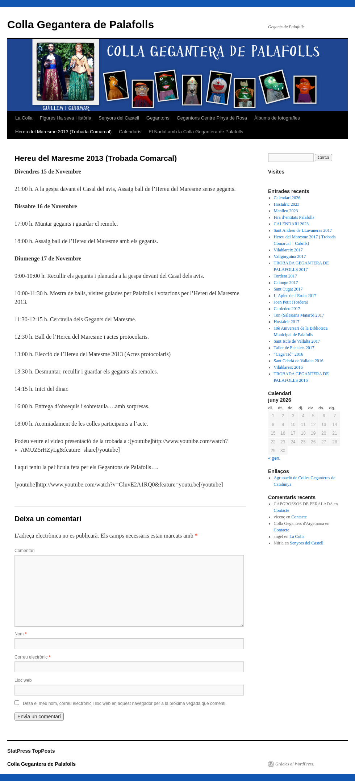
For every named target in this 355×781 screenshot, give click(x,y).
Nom (20, 633)
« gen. (274, 458)
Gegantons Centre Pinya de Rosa (212, 118)
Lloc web (23, 680)
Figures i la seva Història (65, 118)
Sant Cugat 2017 (288, 289)
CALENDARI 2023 (291, 223)
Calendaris (130, 131)
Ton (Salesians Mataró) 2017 (299, 315)
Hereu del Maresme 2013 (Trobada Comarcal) (63, 131)
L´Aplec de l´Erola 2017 (295, 295)
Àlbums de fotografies (277, 118)
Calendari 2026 (287, 197)
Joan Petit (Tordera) (291, 302)
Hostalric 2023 (287, 204)
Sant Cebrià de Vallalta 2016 (298, 360)
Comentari (24, 550)
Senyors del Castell (119, 118)
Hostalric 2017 (287, 321)
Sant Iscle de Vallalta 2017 (297, 341)
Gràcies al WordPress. (294, 764)
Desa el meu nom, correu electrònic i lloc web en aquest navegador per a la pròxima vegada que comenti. (124, 703)
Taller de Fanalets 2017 (294, 347)
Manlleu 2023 (286, 210)
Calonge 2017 (286, 282)
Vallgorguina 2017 (290, 256)
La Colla (24, 118)
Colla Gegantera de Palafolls (80, 24)
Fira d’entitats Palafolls (294, 217)
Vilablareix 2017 (288, 249)
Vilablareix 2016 (288, 367)
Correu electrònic (32, 657)
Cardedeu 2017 (287, 308)
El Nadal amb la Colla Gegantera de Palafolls (196, 131)
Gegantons (158, 118)
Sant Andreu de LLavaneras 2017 (303, 230)
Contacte (281, 510)
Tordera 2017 (285, 276)
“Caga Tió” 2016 (288, 354)
